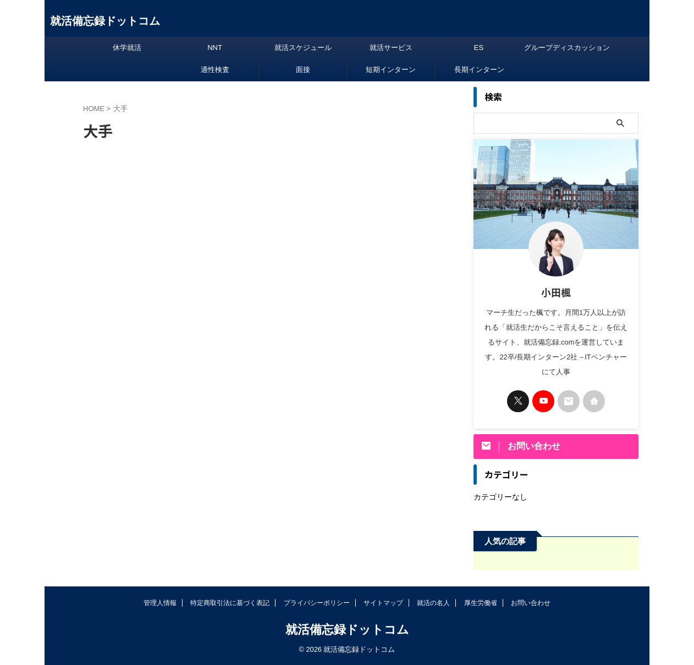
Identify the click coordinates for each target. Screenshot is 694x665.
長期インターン (479, 69)
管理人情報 (160, 603)
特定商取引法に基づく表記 (229, 603)
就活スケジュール (303, 47)
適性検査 (215, 69)
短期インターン (391, 69)
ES (478, 47)
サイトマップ (383, 603)
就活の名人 (433, 603)
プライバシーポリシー (317, 603)
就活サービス (391, 47)
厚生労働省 (480, 603)
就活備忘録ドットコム (105, 21)
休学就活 (127, 47)
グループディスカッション (567, 47)
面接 (303, 69)
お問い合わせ (530, 603)
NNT (214, 47)
